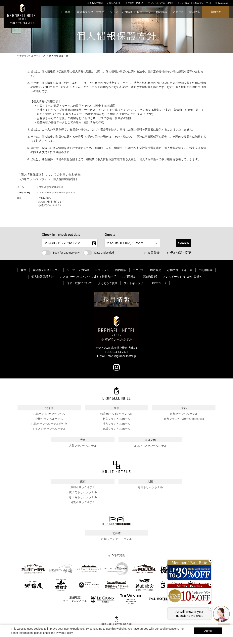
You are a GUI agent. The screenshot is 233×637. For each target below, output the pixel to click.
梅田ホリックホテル (150, 487)
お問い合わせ (113, 3)
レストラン (102, 270)
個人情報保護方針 (42, 276)
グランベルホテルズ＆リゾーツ (194, 3)
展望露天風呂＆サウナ (46, 270)
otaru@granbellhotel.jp (51, 187)
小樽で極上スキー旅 (179, 270)
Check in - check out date (61, 234)
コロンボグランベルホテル (150, 445)
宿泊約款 (148, 276)
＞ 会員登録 (152, 252)
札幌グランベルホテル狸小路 (49, 423)
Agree (208, 630)
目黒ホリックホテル (82, 502)
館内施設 (120, 270)
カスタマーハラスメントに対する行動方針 (86, 276)
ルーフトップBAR (78, 270)
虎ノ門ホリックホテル (83, 492)
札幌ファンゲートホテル (116, 538)
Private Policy (64, 632)
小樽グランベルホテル (49, 418)
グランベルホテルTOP (160, 3)
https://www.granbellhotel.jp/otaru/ (57, 192)
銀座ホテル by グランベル (116, 413)
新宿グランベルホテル (116, 418)
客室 (23, 270)
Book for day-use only (60, 252)
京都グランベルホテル (184, 413)
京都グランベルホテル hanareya (184, 418)
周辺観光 (155, 270)
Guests (110, 234)
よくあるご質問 (95, 3)
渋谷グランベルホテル (116, 423)
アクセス (138, 270)
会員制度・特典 (134, 3)
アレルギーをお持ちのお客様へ (182, 276)
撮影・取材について (79, 283)
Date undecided (98, 252)
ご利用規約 (129, 276)
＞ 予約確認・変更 (178, 252)
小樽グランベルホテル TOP (31, 55)
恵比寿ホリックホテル (83, 497)
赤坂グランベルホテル (116, 428)
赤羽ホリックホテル (82, 487)
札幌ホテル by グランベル (49, 413)
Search (183, 243)
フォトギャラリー (135, 283)
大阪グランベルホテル (83, 445)
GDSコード (159, 283)
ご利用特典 (205, 270)
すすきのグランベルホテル (49, 428)
